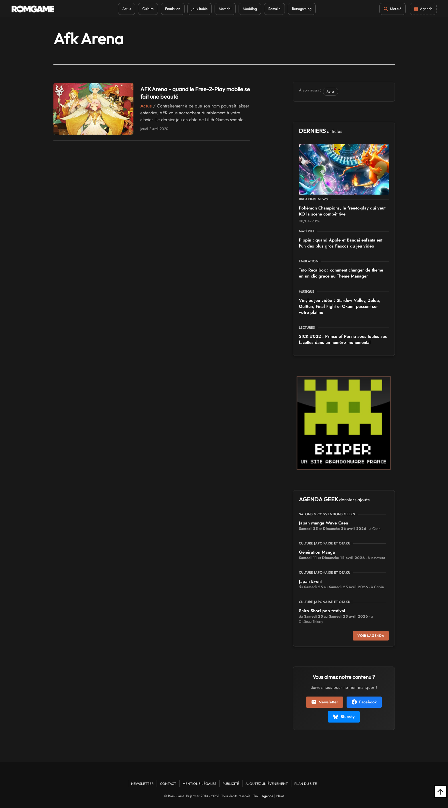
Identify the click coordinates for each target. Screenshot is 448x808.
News (280, 796)
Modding (250, 8)
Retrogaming (301, 8)
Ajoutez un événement (266, 783)
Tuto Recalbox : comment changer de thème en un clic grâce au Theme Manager (341, 273)
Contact (168, 783)
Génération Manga (317, 552)
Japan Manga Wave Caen (323, 523)
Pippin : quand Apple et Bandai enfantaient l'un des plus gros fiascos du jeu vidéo (340, 243)
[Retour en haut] (440, 791)
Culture (148, 8)
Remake (274, 8)
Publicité (231, 783)
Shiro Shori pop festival (322, 611)
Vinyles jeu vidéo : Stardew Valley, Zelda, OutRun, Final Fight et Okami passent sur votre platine (339, 306)
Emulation (172, 8)
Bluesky (344, 716)
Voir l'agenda (370, 635)
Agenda (267, 796)
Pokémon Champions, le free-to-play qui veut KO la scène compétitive (342, 211)
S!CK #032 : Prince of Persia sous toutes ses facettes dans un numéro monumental (343, 339)
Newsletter (324, 702)
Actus (126, 8)
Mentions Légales (199, 783)
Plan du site (305, 783)
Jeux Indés (199, 8)
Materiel (225, 8)
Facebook (364, 702)
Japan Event (310, 581)
